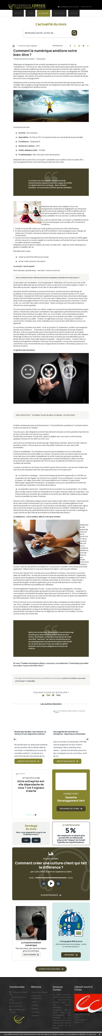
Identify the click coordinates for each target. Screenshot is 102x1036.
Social (33, 1002)
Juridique (34, 1009)
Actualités (43, 13)
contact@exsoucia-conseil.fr (68, 7)
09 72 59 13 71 (86, 7)
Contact (74, 13)
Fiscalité (34, 1005)
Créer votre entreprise (39, 992)
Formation (35, 1012)
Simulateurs (59, 13)
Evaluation (35, 1015)
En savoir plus (91, 1034)
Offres (30, 13)
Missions (18, 13)
